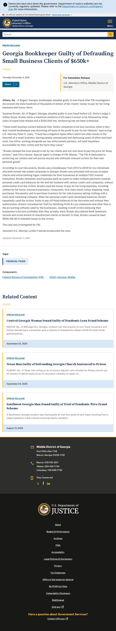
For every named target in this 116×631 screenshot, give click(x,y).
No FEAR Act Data (58, 586)
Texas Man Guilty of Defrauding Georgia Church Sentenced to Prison (56, 364)
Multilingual (58, 600)
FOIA (58, 545)
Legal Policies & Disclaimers (58, 559)
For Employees (58, 573)
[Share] (10, 84)
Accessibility (58, 552)
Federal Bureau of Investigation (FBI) (23, 277)
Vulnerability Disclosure (58, 593)
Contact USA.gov (58, 619)
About (58, 525)
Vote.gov (58, 607)
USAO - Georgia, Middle (62, 277)
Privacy (58, 566)
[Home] (18, 27)
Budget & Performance (58, 531)
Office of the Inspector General (58, 579)
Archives (58, 538)
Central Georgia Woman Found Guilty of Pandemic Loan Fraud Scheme (57, 321)
